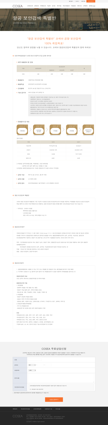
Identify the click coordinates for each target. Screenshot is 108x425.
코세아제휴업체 (37, 409)
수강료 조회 (29, 420)
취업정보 (73, 6)
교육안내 (36, 6)
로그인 (77, 1)
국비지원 (59, 6)
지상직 (49, 6)
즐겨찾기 (71, 1)
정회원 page (92, 6)
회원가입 (83, 1)
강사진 (53, 6)
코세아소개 (30, 6)
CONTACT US (48, 409)
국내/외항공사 (66, 6)
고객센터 (85, 6)
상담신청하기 (91, 1)
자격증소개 (43, 6)
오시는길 (58, 409)
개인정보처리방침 (25, 409)
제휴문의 (15, 409)
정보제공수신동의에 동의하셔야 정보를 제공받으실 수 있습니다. (31, 393)
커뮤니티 (79, 6)
